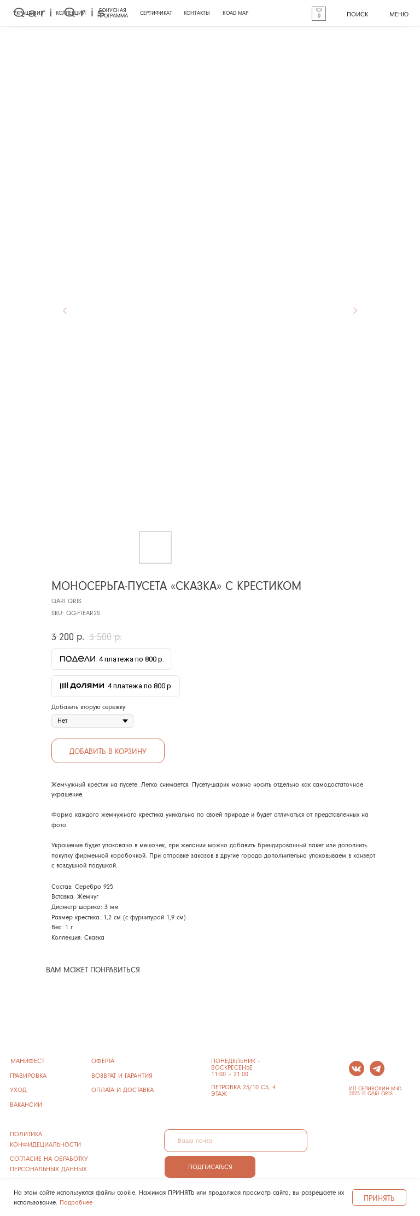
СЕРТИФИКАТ (156, 13)
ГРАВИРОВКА (28, 1075)
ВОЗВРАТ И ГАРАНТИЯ (122, 1075)
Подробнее (76, 1202)
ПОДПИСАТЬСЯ (210, 1166)
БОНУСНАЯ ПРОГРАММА (112, 13)
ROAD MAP (235, 13)
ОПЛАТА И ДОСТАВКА (122, 1089)
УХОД (18, 1089)
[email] (235, 1140)
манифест (27, 1060)
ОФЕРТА (102, 1060)
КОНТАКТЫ (197, 13)
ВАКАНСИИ (26, 1104)
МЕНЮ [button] (399, 14)
